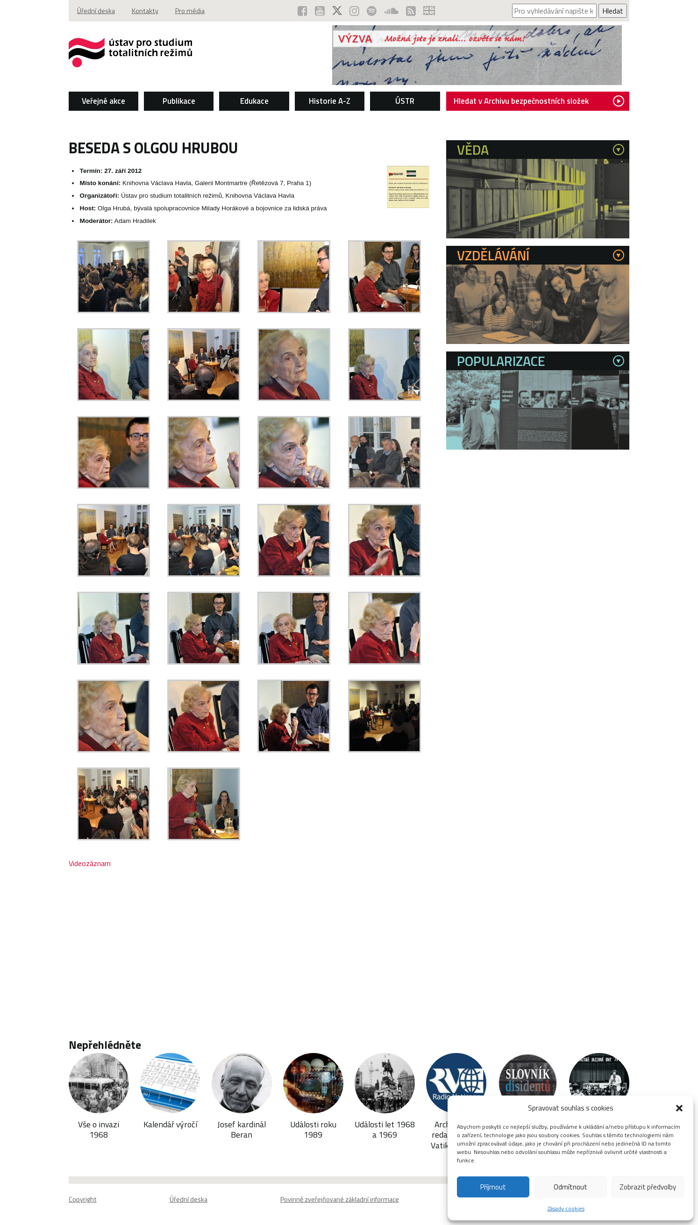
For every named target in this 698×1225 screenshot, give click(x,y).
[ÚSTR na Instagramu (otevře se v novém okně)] (354, 10)
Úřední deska (96, 11)
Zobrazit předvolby (648, 1187)
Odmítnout (570, 1187)
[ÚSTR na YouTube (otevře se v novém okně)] (319, 10)
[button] (679, 1108)
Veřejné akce (103, 101)
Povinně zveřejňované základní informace (339, 1199)
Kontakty (145, 11)
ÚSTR (404, 101)
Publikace (179, 101)
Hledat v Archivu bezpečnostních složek (539, 101)
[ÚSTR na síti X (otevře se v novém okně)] (337, 10)
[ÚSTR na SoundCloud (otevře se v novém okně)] (391, 10)
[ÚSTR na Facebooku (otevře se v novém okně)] (302, 10)
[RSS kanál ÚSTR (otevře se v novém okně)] (411, 10)
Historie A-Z (329, 101)
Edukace (254, 101)
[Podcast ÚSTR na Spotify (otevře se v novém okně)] (371, 10)
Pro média (190, 11)
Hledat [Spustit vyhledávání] (612, 10)
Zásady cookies (566, 1208)
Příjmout (493, 1187)
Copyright (83, 1199)
